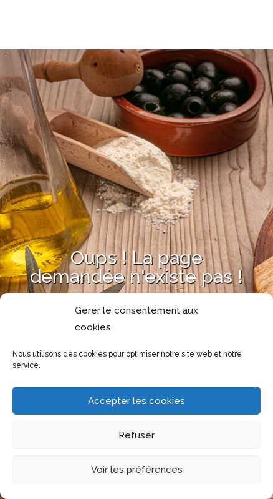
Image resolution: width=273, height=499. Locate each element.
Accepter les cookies (136, 401)
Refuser (136, 435)
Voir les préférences (137, 469)
